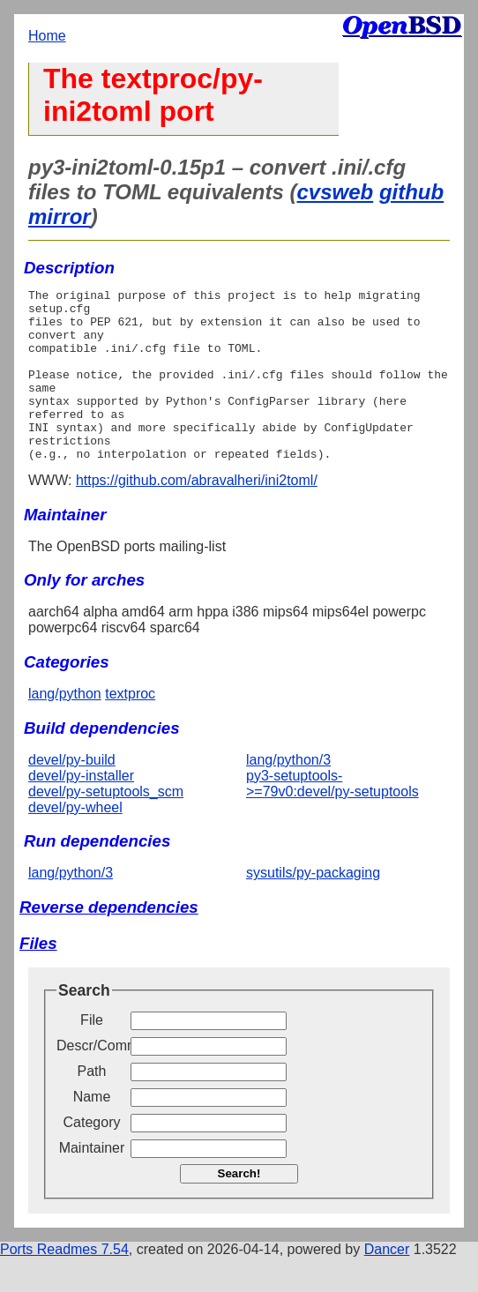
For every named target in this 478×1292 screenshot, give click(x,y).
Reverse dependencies (108, 941)
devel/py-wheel (75, 841)
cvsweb (335, 192)
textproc (130, 728)
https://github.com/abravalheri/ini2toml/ (196, 514)
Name (92, 1131)
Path (92, 1105)
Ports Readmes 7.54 (64, 1283)
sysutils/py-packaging (313, 907)
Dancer (387, 1283)
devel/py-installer (81, 810)
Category (92, 1156)
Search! (239, 1207)
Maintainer (92, 1182)
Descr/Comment (91, 1079)
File (91, 1054)
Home (47, 35)
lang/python (64, 728)
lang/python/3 (288, 794)
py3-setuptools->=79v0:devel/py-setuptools (332, 818)
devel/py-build (72, 794)
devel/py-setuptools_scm (105, 825)
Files (38, 977)
